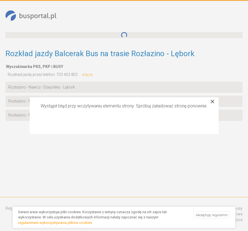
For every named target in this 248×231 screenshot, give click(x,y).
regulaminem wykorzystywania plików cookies (55, 223)
